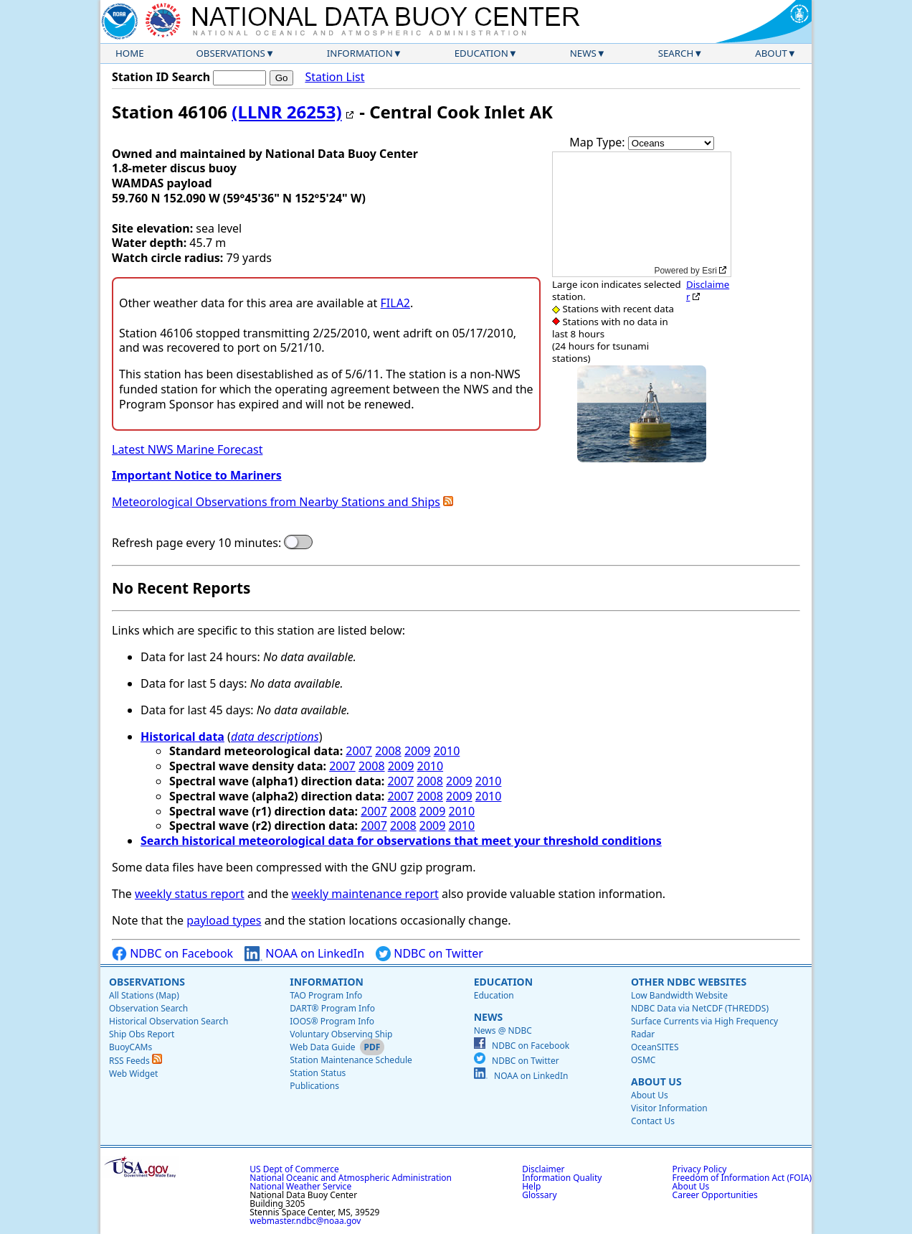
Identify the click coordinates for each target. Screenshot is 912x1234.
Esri (709, 271)
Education (481, 53)
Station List (334, 77)
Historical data (182, 736)
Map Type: (598, 142)
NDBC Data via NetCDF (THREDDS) (700, 1008)
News (583, 53)
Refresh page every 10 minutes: (196, 543)
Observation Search (148, 1008)
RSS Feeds (135, 1061)
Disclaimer (707, 290)
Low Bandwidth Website (679, 995)
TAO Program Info (326, 995)
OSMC (643, 1060)
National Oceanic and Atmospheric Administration (351, 1178)
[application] (642, 214)
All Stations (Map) (144, 995)
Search (676, 53)
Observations (230, 53)
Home (129, 53)
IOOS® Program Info (332, 1021)
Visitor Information (669, 1108)
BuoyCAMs (130, 1047)
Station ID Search (161, 77)
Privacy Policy (700, 1169)
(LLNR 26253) (286, 111)
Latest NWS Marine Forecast (187, 449)
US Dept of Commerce (294, 1169)
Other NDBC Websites (688, 981)
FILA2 (396, 303)
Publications (314, 1086)
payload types (223, 920)
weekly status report (189, 894)
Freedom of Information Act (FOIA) (742, 1178)
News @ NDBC (503, 1030)
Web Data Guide (322, 1047)
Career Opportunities (715, 1195)
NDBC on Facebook (172, 953)
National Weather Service (300, 1186)
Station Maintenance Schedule (351, 1060)
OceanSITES (655, 1047)
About (771, 53)
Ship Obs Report (141, 1034)
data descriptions (275, 736)
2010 (447, 751)
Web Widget (133, 1073)
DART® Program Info (332, 1008)
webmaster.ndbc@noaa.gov (305, 1221)
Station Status (318, 1073)
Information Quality (562, 1178)
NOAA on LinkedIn (304, 953)
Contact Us (653, 1121)
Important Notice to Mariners (197, 475)
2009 (417, 751)
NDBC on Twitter (429, 953)
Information (360, 53)
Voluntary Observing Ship (341, 1034)
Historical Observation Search (168, 1021)
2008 (388, 751)
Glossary (539, 1195)
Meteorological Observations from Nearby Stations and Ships (276, 502)
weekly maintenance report (365, 894)
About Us (656, 1081)
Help (531, 1186)
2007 (359, 751)
